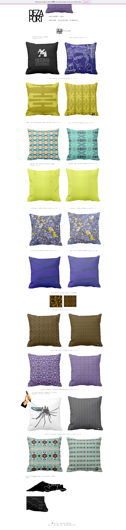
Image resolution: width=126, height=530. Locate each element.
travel (34, 476)
